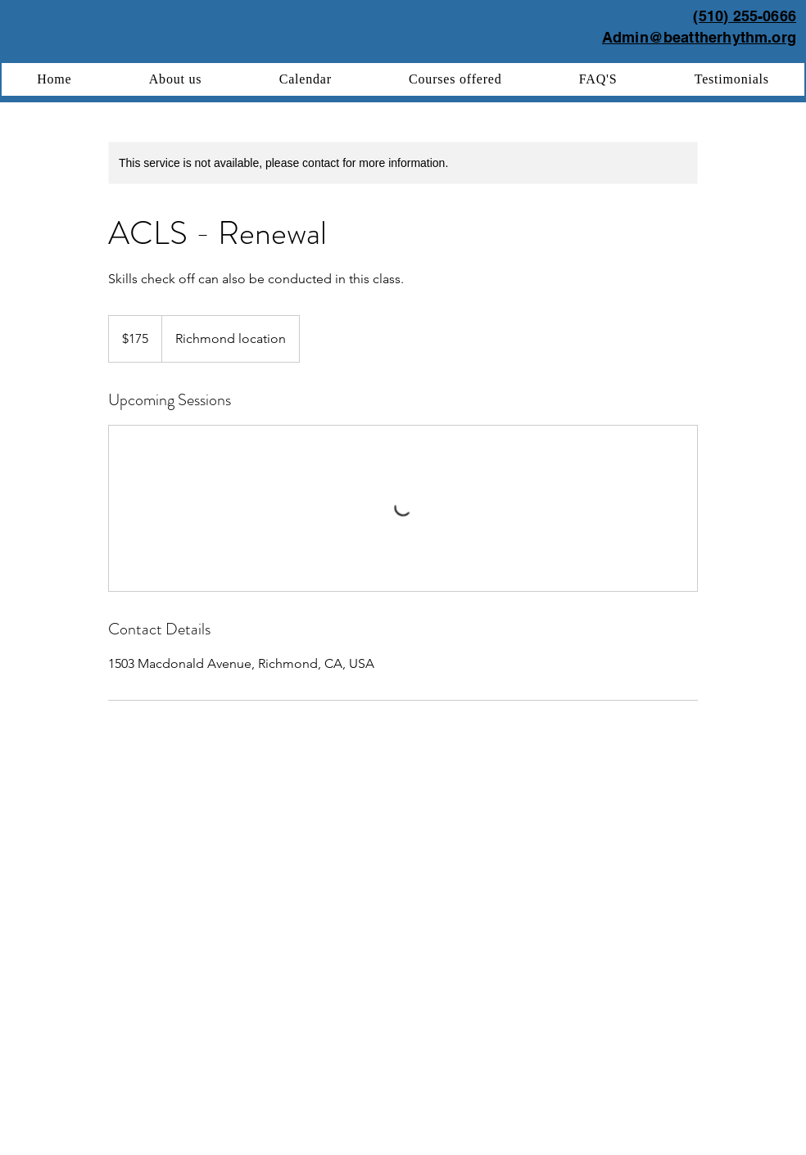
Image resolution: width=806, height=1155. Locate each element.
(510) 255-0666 (744, 16)
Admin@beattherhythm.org (699, 37)
